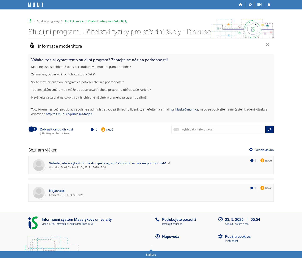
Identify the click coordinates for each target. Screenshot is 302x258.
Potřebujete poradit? (179, 219)
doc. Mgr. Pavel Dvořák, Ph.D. (66, 167)
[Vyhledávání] (250, 5)
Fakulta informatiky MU (81, 223)
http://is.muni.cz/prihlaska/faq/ (68, 114)
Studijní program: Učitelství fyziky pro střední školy (95, 21)
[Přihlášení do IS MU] (269, 5)
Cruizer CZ (55, 194)
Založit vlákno (261, 149)
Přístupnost (231, 241)
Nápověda (170, 236)
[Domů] (240, 5)
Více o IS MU (49, 223)
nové (107, 130)
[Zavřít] (267, 45)
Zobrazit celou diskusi (56, 129)
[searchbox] (223, 129)
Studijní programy (48, 21)
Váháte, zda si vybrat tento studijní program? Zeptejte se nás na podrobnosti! (107, 163)
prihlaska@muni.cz (184, 109)
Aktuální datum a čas (237, 223)
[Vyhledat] (269, 129)
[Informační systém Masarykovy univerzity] (35, 4)
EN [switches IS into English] (259, 4)
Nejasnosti (57, 190)
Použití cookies (238, 236)
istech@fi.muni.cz (172, 223)
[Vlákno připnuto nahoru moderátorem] (168, 163)
